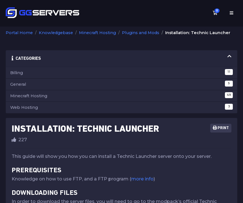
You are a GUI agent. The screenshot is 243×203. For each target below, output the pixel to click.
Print (221, 128)
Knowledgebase (56, 32)
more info (142, 179)
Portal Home (19, 32)
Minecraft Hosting (97, 32)
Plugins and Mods (140, 32)
